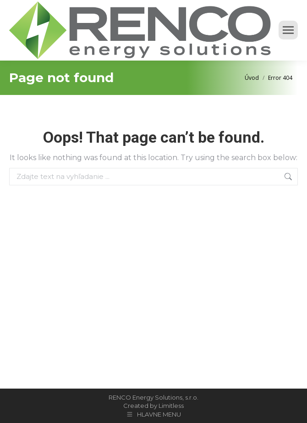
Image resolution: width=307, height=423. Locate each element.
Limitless (171, 405)
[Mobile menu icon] (288, 30)
